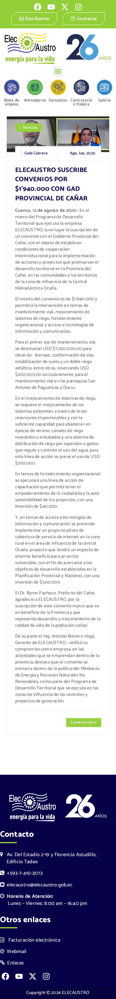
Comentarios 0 (84, 722)
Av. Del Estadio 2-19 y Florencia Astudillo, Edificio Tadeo (48, 858)
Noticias (30, 128)
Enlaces (12, 963)
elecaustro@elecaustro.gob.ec (36, 885)
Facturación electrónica (30, 940)
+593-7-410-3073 (21, 873)
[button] (58, 71)
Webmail (13, 951)
